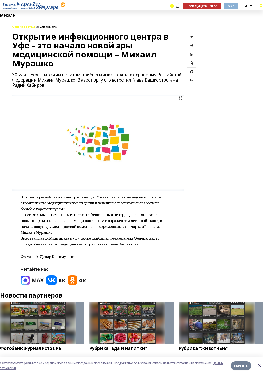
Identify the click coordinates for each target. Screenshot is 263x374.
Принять (241, 365)
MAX (231, 6)
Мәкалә (7, 15)
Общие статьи (23, 27)
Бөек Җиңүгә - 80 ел (202, 6)
